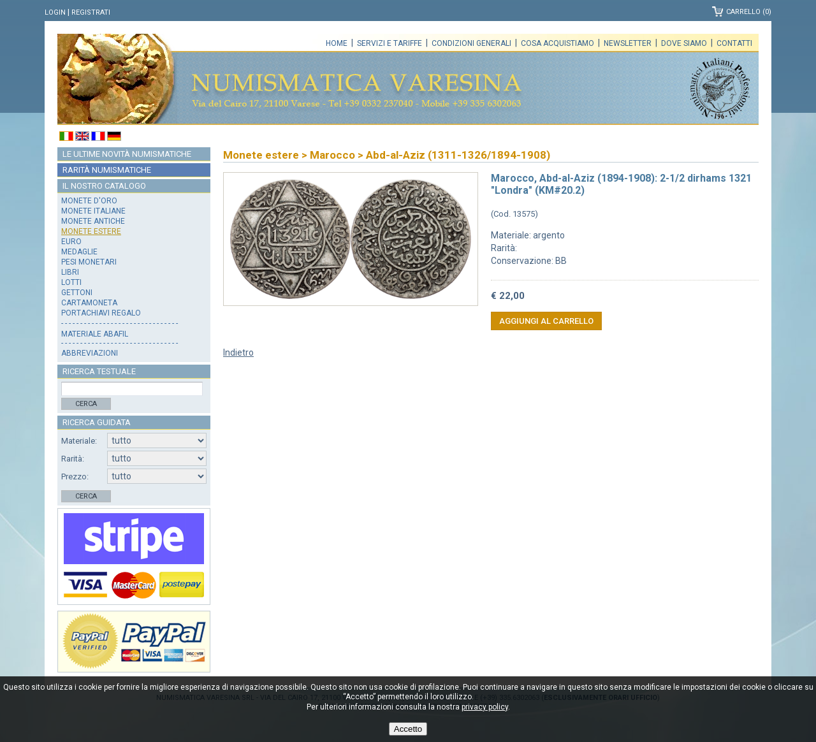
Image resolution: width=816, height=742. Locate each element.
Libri (70, 272)
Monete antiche (93, 221)
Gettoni (76, 292)
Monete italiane (93, 211)
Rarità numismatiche (106, 170)
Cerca (86, 404)
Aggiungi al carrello (546, 321)
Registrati (90, 12)
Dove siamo (684, 43)
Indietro (238, 352)
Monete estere (91, 231)
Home (336, 43)
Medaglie (79, 251)
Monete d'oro (89, 200)
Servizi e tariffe (389, 43)
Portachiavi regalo (101, 313)
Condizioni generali (471, 43)
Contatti (734, 43)
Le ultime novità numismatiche (126, 154)
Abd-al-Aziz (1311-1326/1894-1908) (458, 155)
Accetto (408, 729)
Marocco (332, 155)
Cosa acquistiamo (557, 43)
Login (55, 12)
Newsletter (628, 43)
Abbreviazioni (89, 353)
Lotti (71, 282)
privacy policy (485, 706)
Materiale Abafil (94, 334)
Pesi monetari (89, 262)
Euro (71, 241)
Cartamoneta (89, 302)
